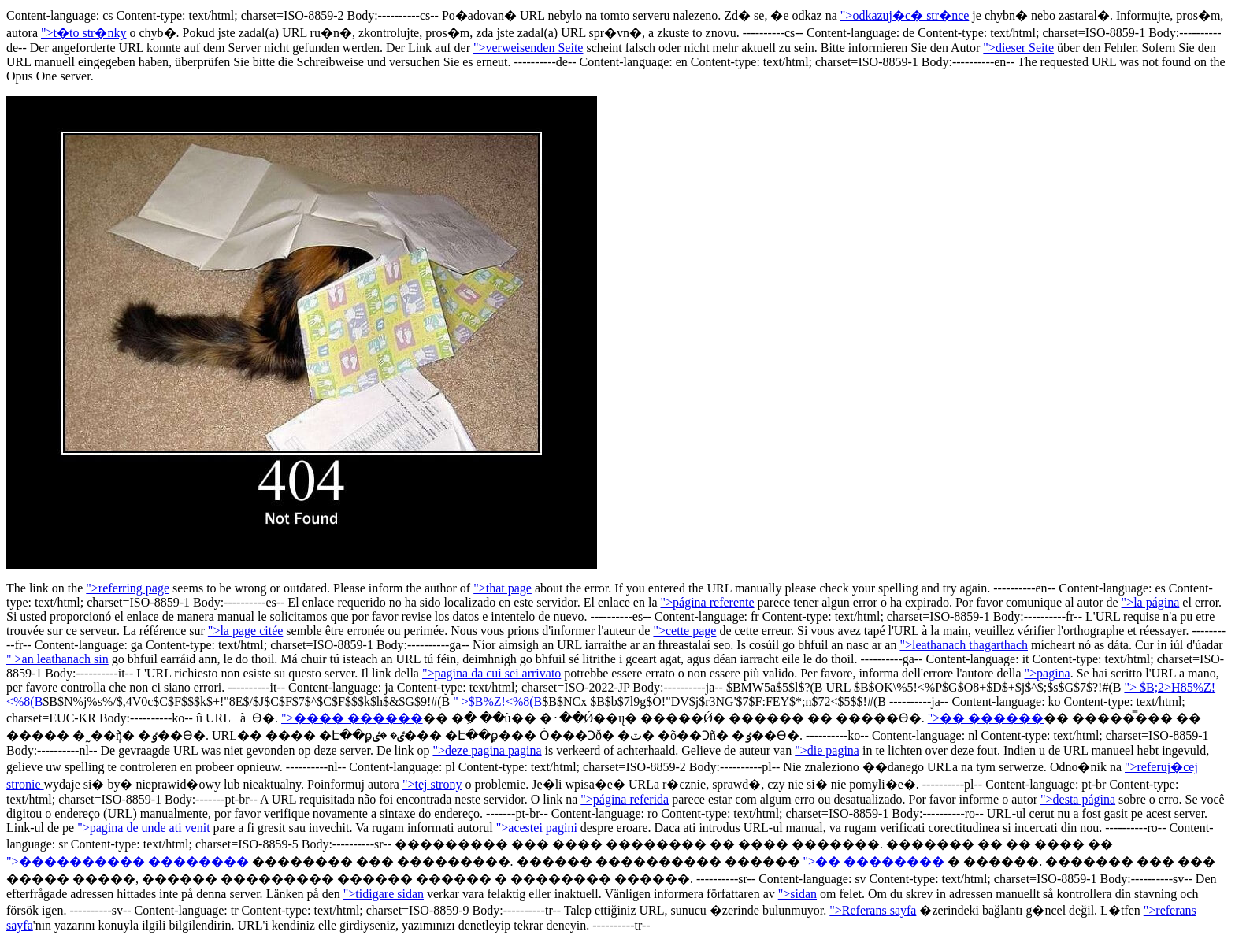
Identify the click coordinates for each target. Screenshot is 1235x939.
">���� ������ (352, 718)
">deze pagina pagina (486, 750)
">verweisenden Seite (528, 47)
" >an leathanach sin (57, 659)
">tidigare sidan (383, 893)
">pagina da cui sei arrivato (491, 673)
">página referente (708, 602)
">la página (1151, 602)
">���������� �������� (127, 861)
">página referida (624, 799)
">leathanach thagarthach (963, 644)
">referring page (127, 588)
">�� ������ (986, 718)
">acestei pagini (536, 827)
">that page (502, 588)
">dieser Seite (1018, 47)
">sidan (797, 893)
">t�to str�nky (83, 32)
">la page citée (246, 630)
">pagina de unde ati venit (143, 827)
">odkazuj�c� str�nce (905, 15)
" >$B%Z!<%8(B (497, 701)
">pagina (1047, 673)
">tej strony (432, 784)
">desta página (1077, 799)
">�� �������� (874, 861)
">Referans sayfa (872, 910)
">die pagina (827, 750)
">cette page (684, 630)
